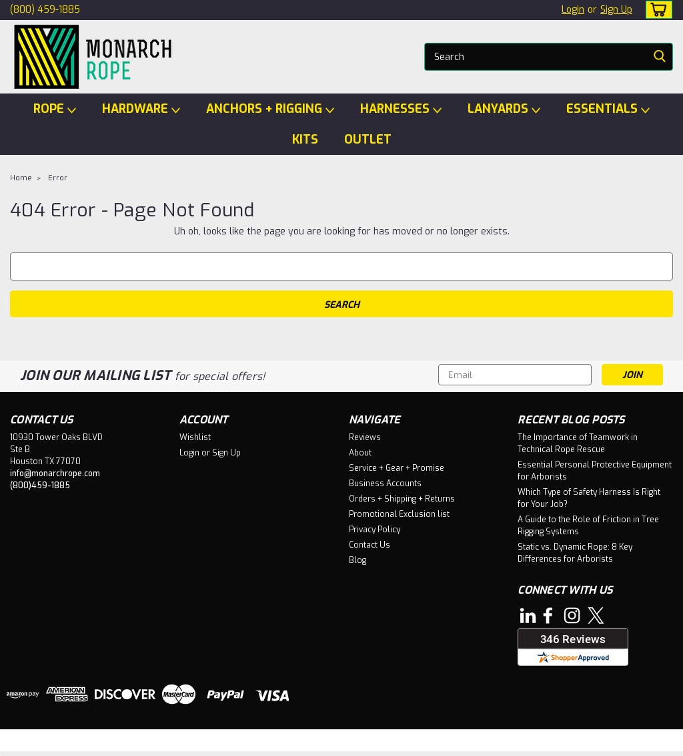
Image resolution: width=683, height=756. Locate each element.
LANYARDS (504, 109)
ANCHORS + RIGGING (270, 109)
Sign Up (616, 9)
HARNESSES (401, 109)
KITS (305, 140)
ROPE (54, 109)
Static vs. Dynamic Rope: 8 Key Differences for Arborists (575, 553)
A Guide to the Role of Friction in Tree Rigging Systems (588, 525)
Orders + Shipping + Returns (402, 499)
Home (21, 178)
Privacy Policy (374, 529)
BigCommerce (204, 743)
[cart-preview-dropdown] (656, 10)
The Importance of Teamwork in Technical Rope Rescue (578, 443)
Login (573, 9)
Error (57, 178)
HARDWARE (141, 109)
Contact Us (369, 545)
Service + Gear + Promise (396, 468)
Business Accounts (385, 483)
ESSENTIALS (608, 109)
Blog (357, 560)
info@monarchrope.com (55, 473)
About (360, 452)
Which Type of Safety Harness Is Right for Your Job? (589, 498)
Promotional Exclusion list (399, 514)
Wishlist (195, 437)
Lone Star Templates (308, 743)
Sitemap (123, 743)
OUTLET (368, 140)
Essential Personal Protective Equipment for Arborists (595, 470)
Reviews (365, 437)
